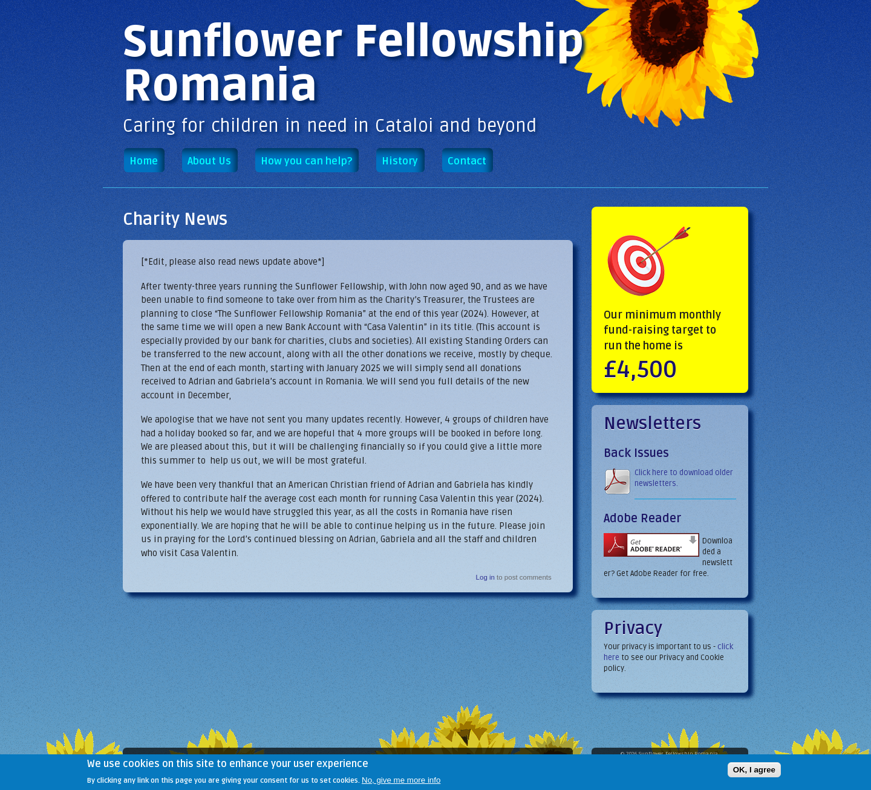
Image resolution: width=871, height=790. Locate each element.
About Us (209, 161)
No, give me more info (401, 782)
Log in (485, 577)
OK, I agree (754, 772)
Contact (467, 161)
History (400, 161)
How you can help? (306, 161)
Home (143, 161)
